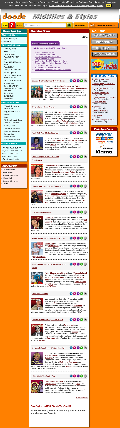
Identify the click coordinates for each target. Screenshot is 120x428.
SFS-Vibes (51, 286)
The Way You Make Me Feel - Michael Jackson (53, 70)
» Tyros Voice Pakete (9, 156)
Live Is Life (62, 112)
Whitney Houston (52, 355)
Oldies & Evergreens (11, 106)
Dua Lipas (51, 338)
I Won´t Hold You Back (54, 381)
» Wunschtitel (6, 178)
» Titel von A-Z (6, 42)
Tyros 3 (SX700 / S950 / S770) (13, 63)
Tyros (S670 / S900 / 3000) (13, 70)
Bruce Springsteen (58, 194)
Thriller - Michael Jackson (44, 52)
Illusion (42, 340)
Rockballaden (50, 384)
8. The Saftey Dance (100, 111)
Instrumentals (9, 134)
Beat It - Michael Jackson (44, 59)
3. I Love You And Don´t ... (102, 88)
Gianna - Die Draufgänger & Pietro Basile (48, 81)
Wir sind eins (71, 123)
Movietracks (8, 109)
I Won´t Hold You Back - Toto (43, 376)
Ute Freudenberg (52, 165)
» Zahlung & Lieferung (9, 181)
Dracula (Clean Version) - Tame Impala (47, 320)
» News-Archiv (6, 172)
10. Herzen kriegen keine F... (103, 120)
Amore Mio (49, 243)
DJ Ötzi (54, 303)
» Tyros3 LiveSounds (9, 153)
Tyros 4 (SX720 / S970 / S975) (12, 58)
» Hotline (4, 184)
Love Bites (49, 217)
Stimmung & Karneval (12, 131)
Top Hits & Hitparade (11, 123)
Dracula (75, 331)
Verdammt (77, 305)
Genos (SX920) (9, 51)
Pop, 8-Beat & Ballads (12, 111)
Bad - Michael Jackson (43, 65)
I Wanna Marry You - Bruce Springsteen (48, 186)
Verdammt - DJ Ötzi (40, 294)
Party (6, 117)
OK (108, 5)
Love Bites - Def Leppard (42, 212)
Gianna (62, 95)
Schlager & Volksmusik (12, 128)
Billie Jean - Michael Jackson (46, 54)
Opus (74, 112)
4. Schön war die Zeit (100, 93)
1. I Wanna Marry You (100, 79)
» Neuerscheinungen (9, 39)
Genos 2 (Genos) (10, 49)
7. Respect (96, 106)
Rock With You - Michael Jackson (47, 67)
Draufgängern (65, 86)
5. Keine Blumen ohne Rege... (104, 97)
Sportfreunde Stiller (56, 277)
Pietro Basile (53, 246)
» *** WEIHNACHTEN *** (11, 148)
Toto (78, 384)
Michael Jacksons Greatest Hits (45, 44)
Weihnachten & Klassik (12, 140)
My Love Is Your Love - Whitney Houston (48, 348)
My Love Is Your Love (68, 362)
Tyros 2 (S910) (9, 67)
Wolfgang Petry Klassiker (64, 88)
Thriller (53, 145)
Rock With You (58, 140)
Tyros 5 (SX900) (9, 54)
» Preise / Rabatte (8, 170)
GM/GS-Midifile (9, 96)
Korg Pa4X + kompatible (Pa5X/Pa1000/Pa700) (12, 77)
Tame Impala (69, 325)
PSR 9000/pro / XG (10, 73)
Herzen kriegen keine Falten (63, 172)
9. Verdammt (97, 115)
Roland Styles (8, 99)
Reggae (69, 366)
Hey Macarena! (39, 257)
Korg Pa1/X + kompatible (12, 80)
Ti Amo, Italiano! (80, 273)
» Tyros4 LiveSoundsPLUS (11, 151)
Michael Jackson (75, 140)
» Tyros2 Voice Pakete (10, 159)
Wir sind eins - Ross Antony (43, 107)
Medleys (7, 114)
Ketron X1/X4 (8, 93)
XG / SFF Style (9, 83)
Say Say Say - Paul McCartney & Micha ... (51, 61)
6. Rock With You (99, 102)
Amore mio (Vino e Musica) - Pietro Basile (49, 238)
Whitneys (48, 358)
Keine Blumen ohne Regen (56, 273)
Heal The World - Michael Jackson (48, 56)
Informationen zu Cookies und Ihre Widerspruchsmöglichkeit (76, 5)
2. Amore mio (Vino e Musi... (103, 84)
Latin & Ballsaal (9, 137)
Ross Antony (62, 121)
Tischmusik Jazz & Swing (13, 120)
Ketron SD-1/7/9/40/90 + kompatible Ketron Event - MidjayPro (13, 88)
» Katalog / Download (9, 175)
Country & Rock (9, 126)
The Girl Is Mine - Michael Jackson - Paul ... (51, 63)
